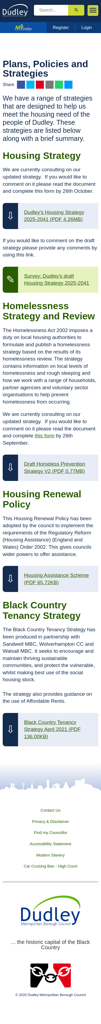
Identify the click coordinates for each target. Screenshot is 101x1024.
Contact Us (50, 810)
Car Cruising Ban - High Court (50, 866)
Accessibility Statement (50, 843)
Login (86, 27)
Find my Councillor (50, 832)
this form (44, 435)
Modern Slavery (50, 855)
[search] (51, 10)
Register (61, 27)
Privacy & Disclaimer (50, 821)
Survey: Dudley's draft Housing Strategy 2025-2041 (56, 279)
